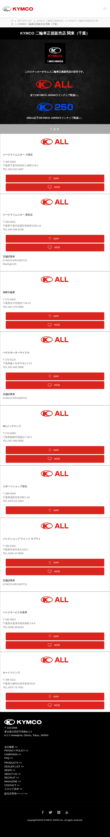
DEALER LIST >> (14, 766)
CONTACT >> (12, 785)
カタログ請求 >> (13, 789)
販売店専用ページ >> (15, 793)
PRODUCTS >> (13, 762)
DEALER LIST (24, 20)
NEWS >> (9, 770)
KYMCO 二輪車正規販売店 (50, 20)
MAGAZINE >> (12, 781)
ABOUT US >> (12, 774)
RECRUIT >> (11, 777)
